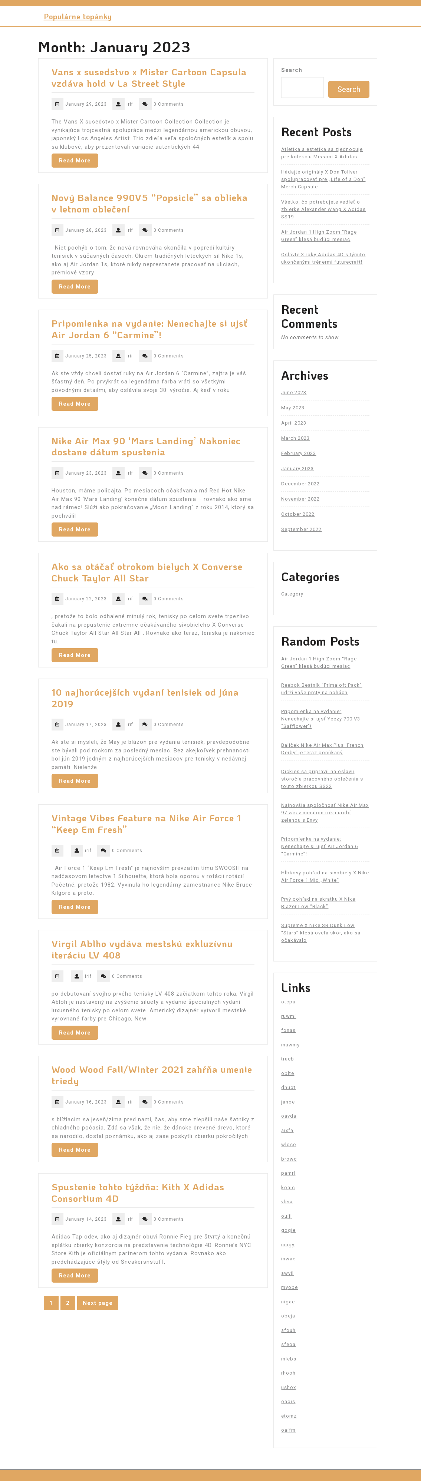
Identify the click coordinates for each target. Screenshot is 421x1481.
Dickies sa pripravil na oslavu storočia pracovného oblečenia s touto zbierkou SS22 (322, 779)
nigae (288, 1301)
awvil (287, 1273)
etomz (289, 1416)
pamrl (288, 1173)
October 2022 (298, 514)
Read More (75, 160)
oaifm (288, 1430)
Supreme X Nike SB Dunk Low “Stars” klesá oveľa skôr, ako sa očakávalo (321, 933)
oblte (287, 1073)
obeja (288, 1316)
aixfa (287, 1130)
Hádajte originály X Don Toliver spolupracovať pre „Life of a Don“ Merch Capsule (323, 179)
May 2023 (293, 407)
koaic (288, 1187)
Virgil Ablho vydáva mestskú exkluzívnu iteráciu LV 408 (142, 949)
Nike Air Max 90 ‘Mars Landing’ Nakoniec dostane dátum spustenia (146, 446)
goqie (288, 1230)
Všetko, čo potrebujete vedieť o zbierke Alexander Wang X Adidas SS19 (323, 209)
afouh (288, 1330)
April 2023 (293, 423)
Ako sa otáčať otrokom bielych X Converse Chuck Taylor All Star (147, 572)
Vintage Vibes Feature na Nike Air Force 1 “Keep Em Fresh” (146, 823)
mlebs (288, 1359)
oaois (288, 1401)
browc (289, 1159)
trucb (287, 1059)
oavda (288, 1116)
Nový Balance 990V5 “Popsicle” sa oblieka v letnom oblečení (150, 203)
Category (292, 594)
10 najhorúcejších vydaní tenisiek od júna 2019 (145, 697)
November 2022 (300, 499)
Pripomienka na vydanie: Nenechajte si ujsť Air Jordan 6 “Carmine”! (150, 328)
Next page (98, 1303)
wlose (288, 1144)
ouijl (286, 1216)
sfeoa (288, 1344)
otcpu (288, 1002)
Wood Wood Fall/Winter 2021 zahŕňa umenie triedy (152, 1074)
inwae (288, 1258)
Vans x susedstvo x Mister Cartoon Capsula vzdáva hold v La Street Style (149, 77)
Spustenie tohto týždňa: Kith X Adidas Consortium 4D (138, 1192)
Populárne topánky (78, 16)
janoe (288, 1102)
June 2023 (293, 392)
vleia (287, 1201)
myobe (289, 1287)
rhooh (288, 1373)
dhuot (288, 1087)
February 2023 (298, 453)
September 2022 (301, 529)
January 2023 (297, 468)
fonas (288, 1030)
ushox (288, 1387)
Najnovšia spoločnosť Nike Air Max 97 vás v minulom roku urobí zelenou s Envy (325, 812)
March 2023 (295, 438)
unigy (288, 1244)
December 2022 (300, 483)
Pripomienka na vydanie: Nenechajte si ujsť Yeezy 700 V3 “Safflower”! (320, 719)
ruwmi (288, 1016)
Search (291, 70)
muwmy (290, 1045)
